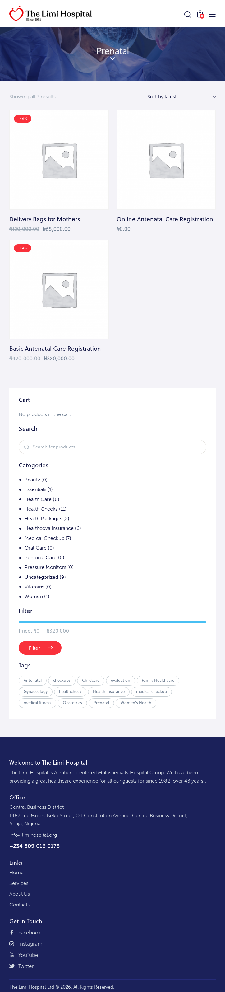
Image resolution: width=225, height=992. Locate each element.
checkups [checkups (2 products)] (62, 680)
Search (26, 447)
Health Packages (43, 519)
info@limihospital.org (33, 835)
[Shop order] (181, 96)
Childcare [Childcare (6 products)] (90, 680)
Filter (34, 647)
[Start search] (187, 14)
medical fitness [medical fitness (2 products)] (37, 702)
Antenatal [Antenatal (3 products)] (33, 680)
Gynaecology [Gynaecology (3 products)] (36, 691)
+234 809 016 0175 (34, 846)
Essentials (35, 489)
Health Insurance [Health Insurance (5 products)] (109, 691)
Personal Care (41, 557)
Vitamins (34, 587)
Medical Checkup (44, 538)
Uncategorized (41, 577)
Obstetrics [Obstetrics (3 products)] (72, 702)
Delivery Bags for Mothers (44, 219)
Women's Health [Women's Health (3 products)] (136, 702)
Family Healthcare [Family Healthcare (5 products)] (158, 680)
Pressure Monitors (45, 567)
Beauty (32, 480)
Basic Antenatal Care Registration (55, 349)
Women (34, 596)
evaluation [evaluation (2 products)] (120, 680)
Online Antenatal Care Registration (165, 219)
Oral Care (36, 548)
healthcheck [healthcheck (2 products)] (70, 691)
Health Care (38, 499)
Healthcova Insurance (49, 528)
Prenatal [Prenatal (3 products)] (101, 702)
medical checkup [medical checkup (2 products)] (151, 691)
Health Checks (41, 509)
